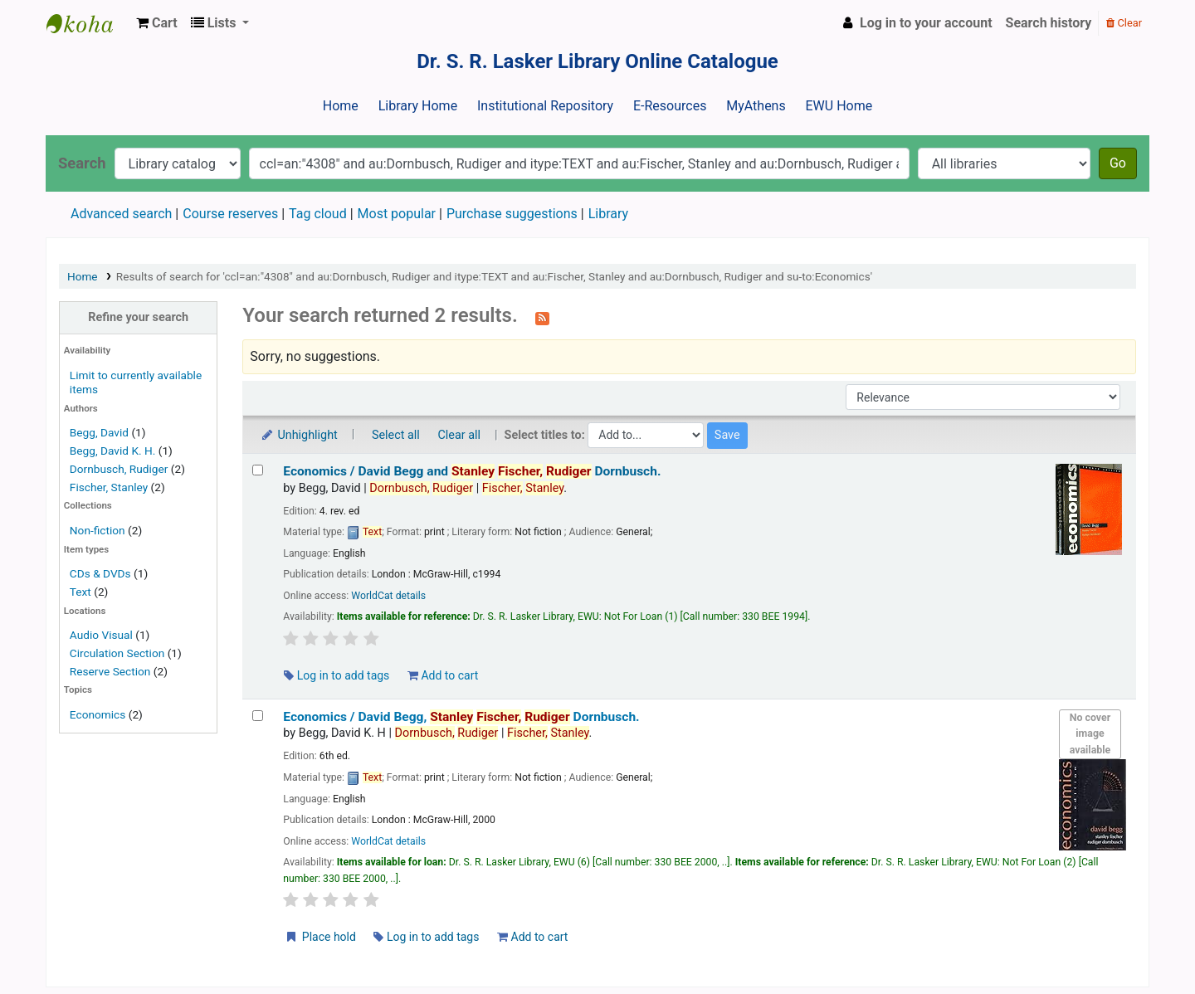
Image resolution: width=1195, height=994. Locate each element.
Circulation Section (117, 653)
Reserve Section (110, 671)
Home (340, 106)
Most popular (397, 214)
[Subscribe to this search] (542, 317)
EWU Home (839, 106)
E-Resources (669, 106)
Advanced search (121, 214)
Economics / (472, 471)
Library (608, 214)
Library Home (417, 106)
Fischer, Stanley (109, 487)
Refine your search (138, 317)
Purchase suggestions (512, 214)
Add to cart (442, 675)
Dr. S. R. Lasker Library (87, 23)
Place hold (320, 936)
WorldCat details (388, 596)
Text (82, 591)
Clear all (458, 435)
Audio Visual (101, 634)
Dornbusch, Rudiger (119, 468)
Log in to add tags (336, 675)
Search (82, 163)
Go (1118, 163)
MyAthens (755, 106)
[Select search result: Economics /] (257, 470)
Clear (1124, 23)
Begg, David (99, 432)
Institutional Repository (545, 106)
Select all (396, 435)
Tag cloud (318, 214)
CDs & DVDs (100, 573)
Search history (1049, 23)
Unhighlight (298, 435)
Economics (97, 714)
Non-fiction (97, 530)
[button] (156, 23)
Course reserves (230, 214)
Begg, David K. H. (113, 450)
